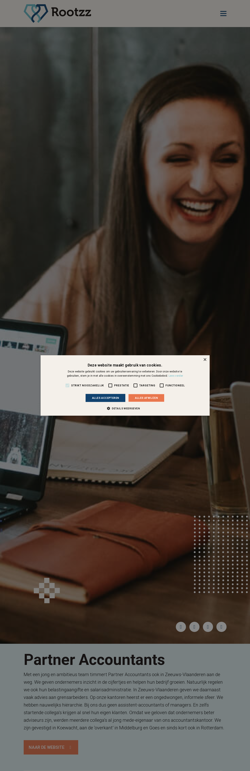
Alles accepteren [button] (105, 397)
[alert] (125, 385)
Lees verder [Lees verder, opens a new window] (176, 375)
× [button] (204, 359)
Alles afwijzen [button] (146, 397)
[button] (125, 408)
